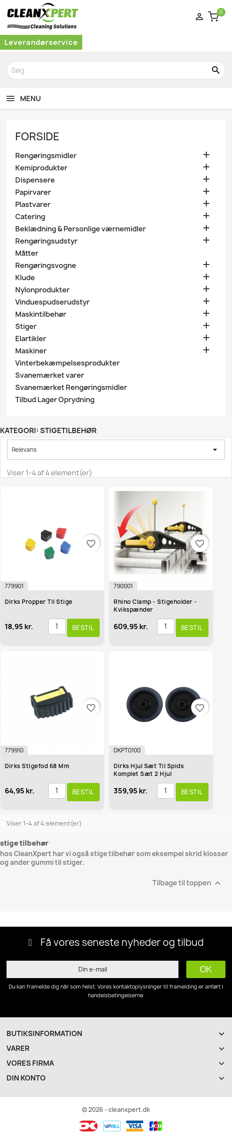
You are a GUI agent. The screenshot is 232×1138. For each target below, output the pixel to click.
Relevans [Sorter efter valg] (116, 449)
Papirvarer (33, 192)
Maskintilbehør (40, 314)
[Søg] (116, 70)
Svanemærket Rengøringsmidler (71, 387)
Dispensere (35, 180)
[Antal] (57, 626)
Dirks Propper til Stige (39, 602)
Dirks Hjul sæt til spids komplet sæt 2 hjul (149, 770)
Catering (30, 216)
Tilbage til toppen (187, 882)
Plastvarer (32, 204)
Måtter (26, 253)
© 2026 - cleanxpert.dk (116, 1109)
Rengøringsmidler (46, 155)
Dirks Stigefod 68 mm (37, 766)
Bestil (83, 627)
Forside (37, 136)
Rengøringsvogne (45, 265)
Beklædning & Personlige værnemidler (80, 229)
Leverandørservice (41, 42)
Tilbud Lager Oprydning (54, 399)
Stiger (26, 326)
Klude (25, 277)
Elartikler (30, 338)
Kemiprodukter (41, 168)
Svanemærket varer (49, 375)
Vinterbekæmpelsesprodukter (67, 363)
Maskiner (31, 351)
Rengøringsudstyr (46, 241)
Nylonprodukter (42, 290)
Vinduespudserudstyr (52, 302)
